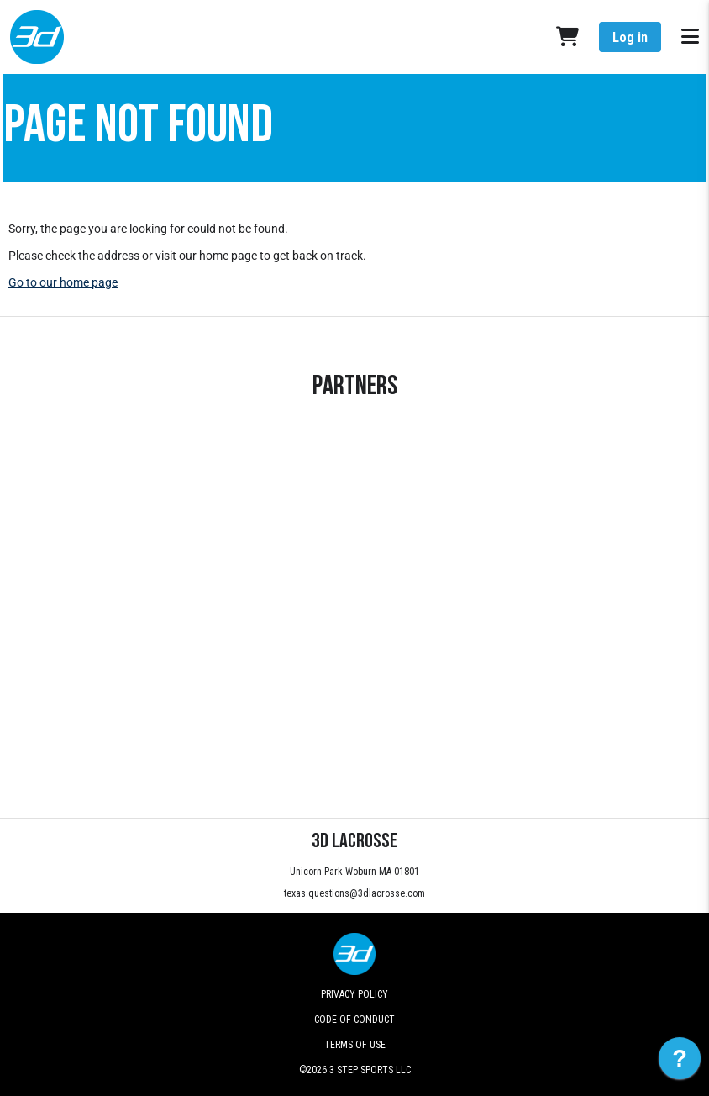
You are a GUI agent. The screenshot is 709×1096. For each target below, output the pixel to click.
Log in (630, 37)
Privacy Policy (354, 994)
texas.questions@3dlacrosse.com (354, 893)
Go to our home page (63, 282)
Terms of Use (355, 1045)
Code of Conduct (354, 1019)
